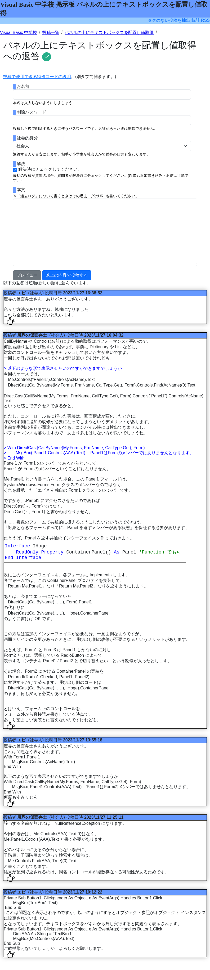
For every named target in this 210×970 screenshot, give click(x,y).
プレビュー (27, 275)
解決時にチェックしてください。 (50, 169)
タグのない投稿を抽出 (169, 20)
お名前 (23, 86)
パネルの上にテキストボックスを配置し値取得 (109, 32)
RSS (205, 20)
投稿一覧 (50, 32)
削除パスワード (31, 112)
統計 (195, 20)
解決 (21, 163)
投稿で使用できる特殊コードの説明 (37, 76)
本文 (21, 189)
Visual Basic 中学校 (18, 32)
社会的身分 (27, 138)
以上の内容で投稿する (67, 275)
